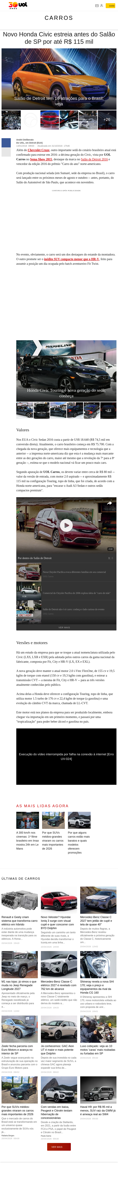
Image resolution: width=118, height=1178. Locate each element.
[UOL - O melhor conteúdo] (18, 5)
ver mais (59, 1147)
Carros (59, 18)
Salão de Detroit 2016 (94, 159)
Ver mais (86, 627)
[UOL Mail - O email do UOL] (97, 6)
